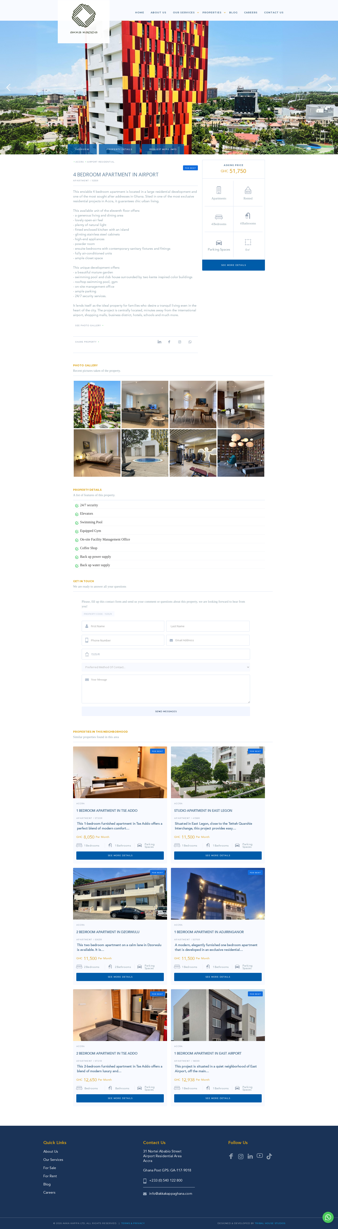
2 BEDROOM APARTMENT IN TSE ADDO (106, 1053)
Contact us (274, 12)
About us (158, 12)
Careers (251, 12)
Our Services (53, 1160)
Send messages (166, 711)
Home (139, 12)
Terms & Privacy (133, 1223)
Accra (80, 804)
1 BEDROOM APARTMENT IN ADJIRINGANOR (209, 932)
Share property (86, 342)
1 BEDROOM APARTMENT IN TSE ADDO (106, 811)
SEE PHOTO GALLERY (88, 325)
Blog (233, 12)
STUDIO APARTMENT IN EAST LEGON (203, 811)
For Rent (50, 1176)
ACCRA (79, 162)
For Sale (49, 1168)
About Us (50, 1151)
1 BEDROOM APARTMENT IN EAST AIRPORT (207, 1053)
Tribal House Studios (270, 1223)
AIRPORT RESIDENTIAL (100, 162)
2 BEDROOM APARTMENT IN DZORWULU (107, 932)
